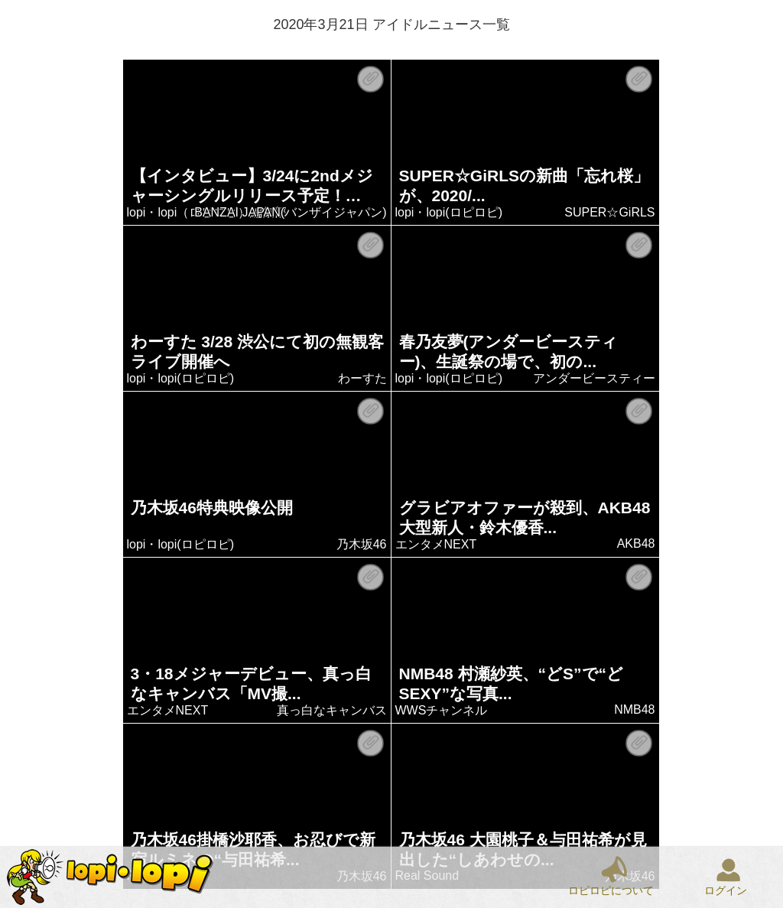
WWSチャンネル (441, 710)
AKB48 (636, 543)
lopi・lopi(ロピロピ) (448, 212)
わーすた (362, 378)
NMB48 (635, 709)
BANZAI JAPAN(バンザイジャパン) (291, 212)
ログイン (725, 890)
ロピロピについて (611, 890)
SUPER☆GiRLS (610, 212)
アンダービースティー (594, 378)
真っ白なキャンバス (332, 710)
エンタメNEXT (436, 544)
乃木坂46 (361, 544)
